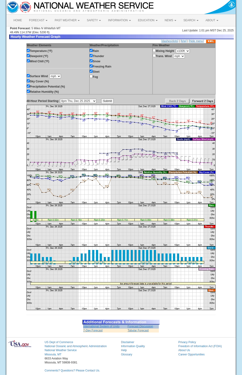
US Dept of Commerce (59, 342)
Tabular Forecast (138, 330)
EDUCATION (148, 20)
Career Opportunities (191, 354)
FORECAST (38, 20)
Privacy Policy (187, 342)
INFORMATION (119, 20)
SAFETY (94, 20)
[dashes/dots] (169, 41)
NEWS (170, 20)
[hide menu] (196, 41)
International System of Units (101, 326)
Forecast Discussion (140, 326)
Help (124, 350)
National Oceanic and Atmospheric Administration (76, 346)
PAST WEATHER (67, 20)
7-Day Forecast (93, 330)
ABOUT (212, 20)
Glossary (126, 354)
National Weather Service (61, 350)
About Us (184, 350)
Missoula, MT (53, 354)
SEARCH (190, 20)
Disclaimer (127, 342)
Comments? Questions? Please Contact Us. (72, 370)
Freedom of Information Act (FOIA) (200, 346)
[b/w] (183, 41)
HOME (17, 20)
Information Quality (133, 346)
